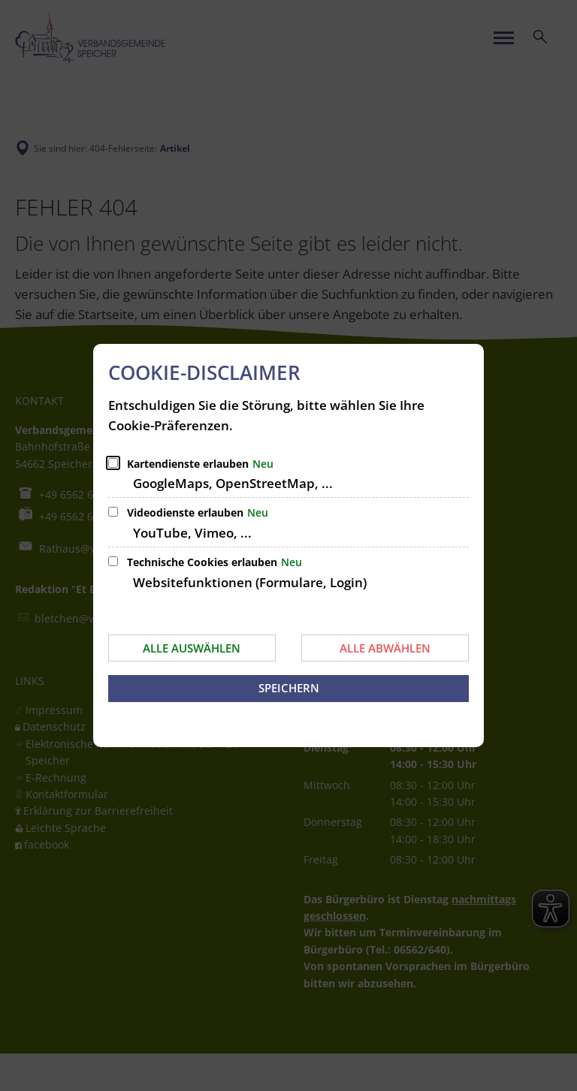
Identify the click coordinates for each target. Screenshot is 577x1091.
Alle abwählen (385, 648)
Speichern (288, 687)
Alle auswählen (191, 648)
